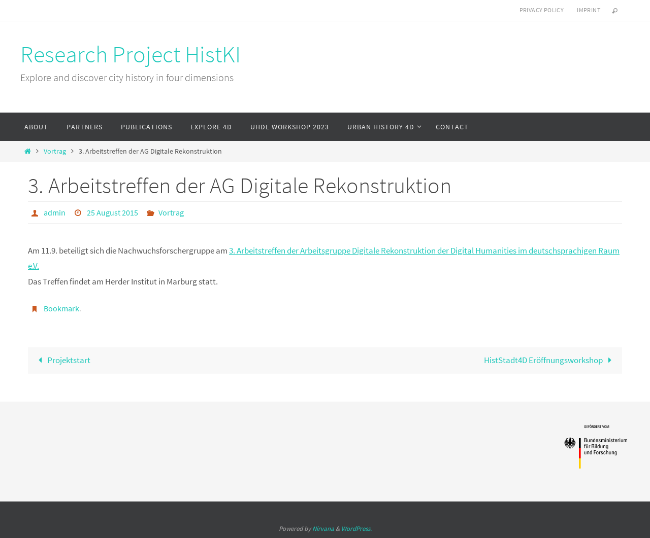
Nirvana (323, 528)
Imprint (588, 10)
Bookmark (61, 308)
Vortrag (55, 151)
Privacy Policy (541, 10)
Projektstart (62, 360)
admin (55, 212)
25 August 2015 (112, 212)
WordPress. (356, 528)
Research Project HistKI (130, 54)
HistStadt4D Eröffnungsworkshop (550, 360)
